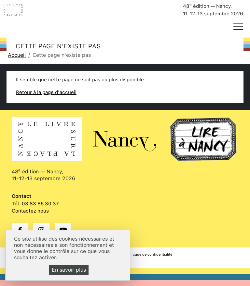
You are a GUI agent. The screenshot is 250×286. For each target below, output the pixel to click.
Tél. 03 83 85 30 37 (35, 204)
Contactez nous (30, 211)
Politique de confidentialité (149, 254)
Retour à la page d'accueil (46, 92)
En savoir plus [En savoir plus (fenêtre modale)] (69, 270)
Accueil (17, 55)
